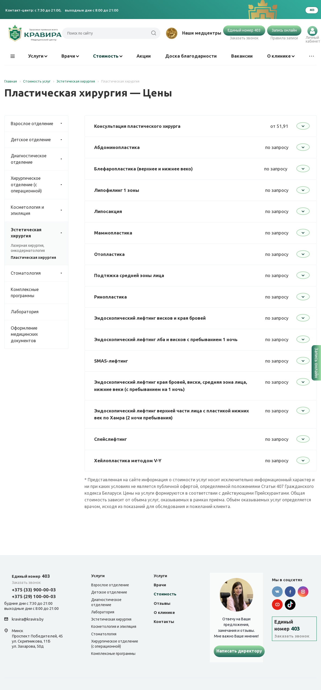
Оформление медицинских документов (24, 334)
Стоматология (39, 273)
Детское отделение (39, 140)
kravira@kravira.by (27, 619)
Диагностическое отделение (39, 159)
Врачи (70, 55)
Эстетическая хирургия (39, 233)
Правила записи (284, 38)
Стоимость (108, 55)
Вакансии (242, 55)
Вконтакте (277, 591)
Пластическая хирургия (33, 257)
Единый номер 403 (244, 30)
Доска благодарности (191, 55)
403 (31, 576)
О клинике (281, 55)
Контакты (164, 621)
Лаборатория (25, 311)
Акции (143, 55)
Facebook (290, 591)
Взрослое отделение (39, 124)
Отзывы (162, 603)
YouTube (277, 604)
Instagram (303, 591)
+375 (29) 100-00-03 (34, 596)
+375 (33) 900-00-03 (34, 589)
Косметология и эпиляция (39, 210)
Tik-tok (290, 604)
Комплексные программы (25, 292)
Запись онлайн (284, 30)
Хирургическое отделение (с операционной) (39, 184)
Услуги (37, 55)
